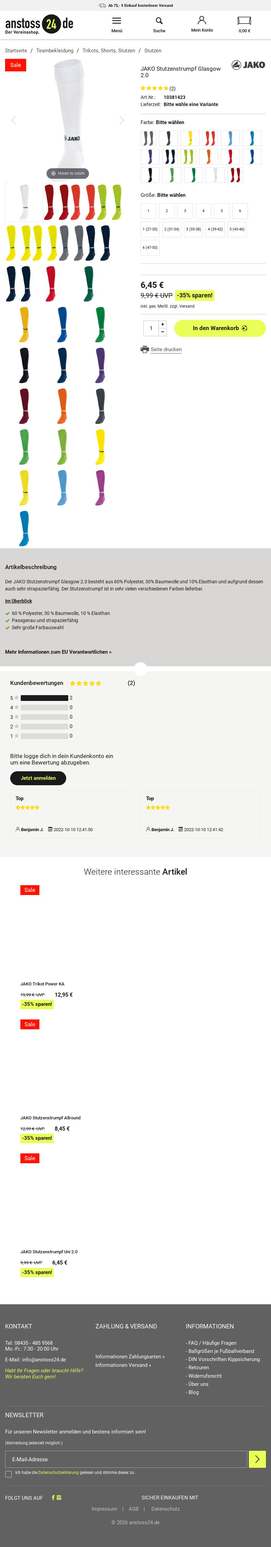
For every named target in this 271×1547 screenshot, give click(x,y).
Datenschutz (165, 1509)
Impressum (104, 1509)
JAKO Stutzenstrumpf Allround (50, 1118)
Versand (187, 306)
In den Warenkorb (220, 328)
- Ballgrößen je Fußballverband (220, 1351)
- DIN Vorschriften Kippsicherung (223, 1359)
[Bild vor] (121, 119)
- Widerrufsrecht (204, 1376)
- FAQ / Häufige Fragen (211, 1343)
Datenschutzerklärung (58, 1472)
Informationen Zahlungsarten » (130, 1357)
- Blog (192, 1392)
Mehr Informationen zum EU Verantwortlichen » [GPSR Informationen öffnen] (58, 652)
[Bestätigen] (135, 1474)
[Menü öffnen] (116, 25)
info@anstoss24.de (44, 1360)
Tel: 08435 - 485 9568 (29, 1343)
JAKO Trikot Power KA (42, 984)
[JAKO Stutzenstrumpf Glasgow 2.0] (67, 120)
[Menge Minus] (163, 332)
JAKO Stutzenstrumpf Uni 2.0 (48, 1252)
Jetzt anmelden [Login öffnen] (38, 778)
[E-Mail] (126, 1459)
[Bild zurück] (13, 119)
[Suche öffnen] (159, 25)
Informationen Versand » (123, 1365)
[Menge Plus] (163, 324)
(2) (172, 89)
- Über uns (197, 1384)
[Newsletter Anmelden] (257, 1459)
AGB (134, 1509)
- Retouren (197, 1368)
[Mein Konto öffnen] (202, 25)
